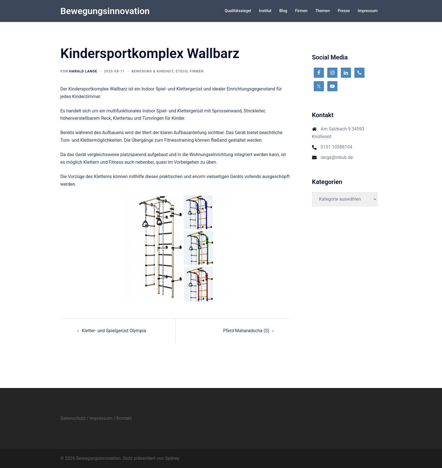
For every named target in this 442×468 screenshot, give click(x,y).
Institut (265, 10)
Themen (322, 10)
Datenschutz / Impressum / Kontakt (96, 418)
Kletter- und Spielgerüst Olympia (114, 330)
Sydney (172, 458)
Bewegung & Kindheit (153, 71)
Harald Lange (83, 71)
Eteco (182, 71)
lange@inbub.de (337, 157)
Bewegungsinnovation (105, 11)
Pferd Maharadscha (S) (246, 330)
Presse (344, 10)
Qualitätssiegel (238, 10)
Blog (283, 10)
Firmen (301, 10)
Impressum (368, 10)
